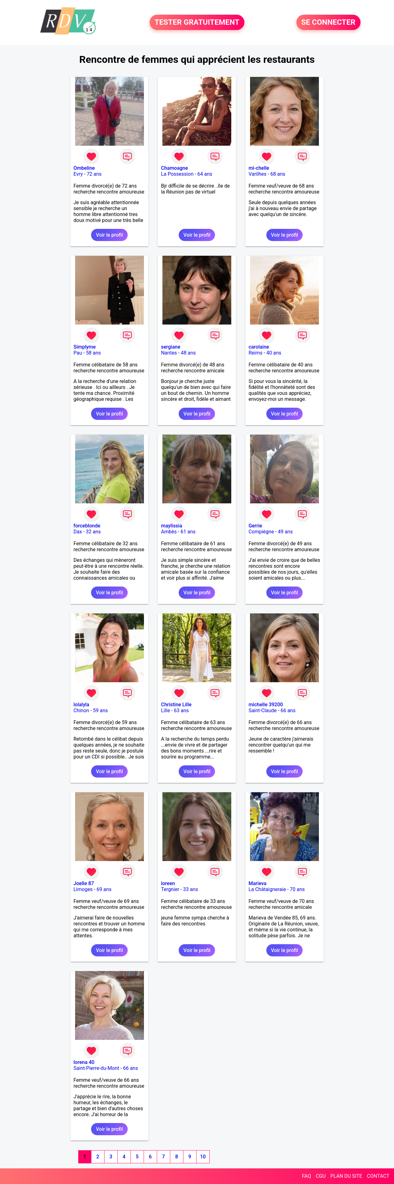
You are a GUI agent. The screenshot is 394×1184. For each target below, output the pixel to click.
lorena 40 (84, 1062)
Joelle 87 (84, 883)
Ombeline (84, 168)
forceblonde (87, 526)
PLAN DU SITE (346, 1176)
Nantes (169, 353)
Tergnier (170, 889)
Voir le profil (109, 235)
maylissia (171, 526)
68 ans (277, 174)
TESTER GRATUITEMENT (197, 22)
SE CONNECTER (328, 22)
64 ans (204, 174)
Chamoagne (174, 168)
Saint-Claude (262, 710)
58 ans (93, 353)
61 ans (188, 532)
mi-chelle (258, 168)
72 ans (94, 174)
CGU (321, 1176)
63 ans (181, 710)
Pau (78, 353)
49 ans (285, 532)
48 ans (188, 353)
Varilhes (257, 174)
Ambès (169, 532)
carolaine (258, 347)
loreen (168, 883)
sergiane (170, 347)
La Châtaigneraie (267, 889)
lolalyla (81, 705)
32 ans (93, 532)
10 (203, 1157)
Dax (78, 532)
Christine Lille (176, 705)
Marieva (257, 883)
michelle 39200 (265, 705)
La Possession (177, 174)
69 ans (103, 889)
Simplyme (85, 347)
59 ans (100, 710)
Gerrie (255, 526)
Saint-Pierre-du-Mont (96, 1068)
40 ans (273, 353)
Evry (78, 174)
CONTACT (378, 1176)
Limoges (83, 889)
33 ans (190, 889)
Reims (255, 353)
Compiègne (261, 532)
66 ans (287, 710)
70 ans (297, 889)
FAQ (306, 1176)
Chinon (81, 710)
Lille (165, 710)
